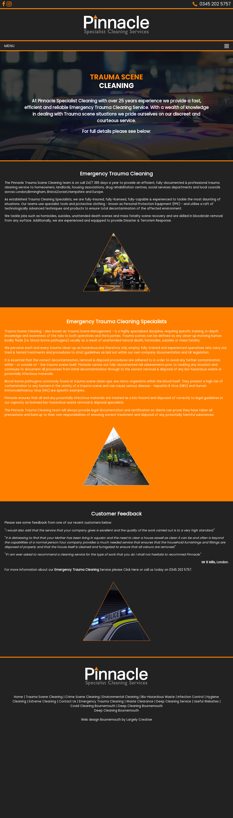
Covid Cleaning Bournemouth (92, 706)
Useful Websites (206, 701)
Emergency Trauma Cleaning (101, 701)
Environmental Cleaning (120, 697)
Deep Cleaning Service (173, 701)
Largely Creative (139, 719)
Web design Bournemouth (101, 719)
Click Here (131, 570)
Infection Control (190, 697)
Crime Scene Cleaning (82, 697)
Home (18, 697)
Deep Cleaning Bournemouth (140, 706)
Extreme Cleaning (42, 701)
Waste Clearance (139, 701)
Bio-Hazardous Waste (158, 697)
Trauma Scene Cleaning (44, 697)
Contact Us (67, 701)
